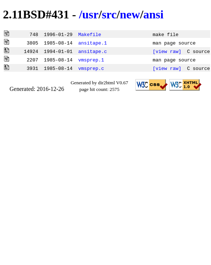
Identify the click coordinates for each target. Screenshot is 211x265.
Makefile (89, 34)
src (109, 14)
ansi (153, 14)
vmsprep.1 (91, 59)
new (130, 14)
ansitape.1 (92, 42)
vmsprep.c (91, 68)
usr (90, 14)
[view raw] (167, 51)
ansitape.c (92, 51)
